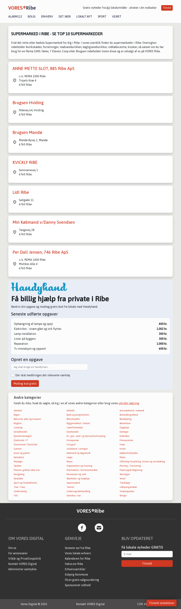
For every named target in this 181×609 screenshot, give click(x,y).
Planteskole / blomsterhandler (82, 470)
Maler (122, 457)
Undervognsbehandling (78, 491)
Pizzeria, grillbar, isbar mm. (27, 470)
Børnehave (125, 423)
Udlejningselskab (128, 487)
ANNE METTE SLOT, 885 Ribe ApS (43, 68)
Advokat (18, 410)
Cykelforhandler (75, 427)
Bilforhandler (73, 419)
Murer (69, 461)
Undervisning (20, 491)
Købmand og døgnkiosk (78, 453)
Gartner (18, 448)
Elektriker (124, 436)
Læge (69, 457)
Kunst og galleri (22, 453)
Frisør (122, 444)
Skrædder (18, 478)
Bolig (32, 16)
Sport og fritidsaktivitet (25, 482)
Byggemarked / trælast (78, 423)
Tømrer (70, 487)
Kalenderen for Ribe (77, 558)
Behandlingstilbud (129, 414)
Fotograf (71, 444)
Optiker (17, 465)
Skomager (125, 474)
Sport (102, 16)
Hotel (123, 448)
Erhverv (47, 16)
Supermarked (73, 482)
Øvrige (123, 495)
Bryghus (18, 423)
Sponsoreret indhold (78, 585)
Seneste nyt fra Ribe (77, 547)
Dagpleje (124, 427)
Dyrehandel (72, 431)
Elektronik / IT (21, 440)
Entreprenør (73, 440)
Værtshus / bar (74, 495)
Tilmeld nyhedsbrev (161, 603)
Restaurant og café (76, 474)
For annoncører (18, 553)
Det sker (65, 16)
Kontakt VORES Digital (22, 563)
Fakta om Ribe (74, 563)
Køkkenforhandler (129, 453)
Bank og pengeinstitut (78, 414)
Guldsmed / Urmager (77, 448)
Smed (122, 478)
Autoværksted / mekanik (132, 410)
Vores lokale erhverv (78, 553)
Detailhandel (20, 431)
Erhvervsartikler (75, 569)
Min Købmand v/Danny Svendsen (44, 222)
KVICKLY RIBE (25, 162)
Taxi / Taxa (19, 487)
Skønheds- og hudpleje (78, 478)
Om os (12, 547)
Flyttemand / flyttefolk (25, 444)
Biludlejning (126, 419)
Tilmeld (167, 7)
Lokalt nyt (84, 16)
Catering (18, 427)
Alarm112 (15, 16)
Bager (17, 414)
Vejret (116, 16)
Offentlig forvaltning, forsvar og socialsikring (142, 461)
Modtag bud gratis (25, 383)
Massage (18, 461)
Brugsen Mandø (27, 132)
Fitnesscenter (126, 440)
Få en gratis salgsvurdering (82, 579)
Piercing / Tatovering (130, 465)
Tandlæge (125, 482)
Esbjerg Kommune (76, 574)
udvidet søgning (129, 403)
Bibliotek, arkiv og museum (27, 419)
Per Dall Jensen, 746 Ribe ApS (40, 252)
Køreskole (19, 457)
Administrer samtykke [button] (22, 569)
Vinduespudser (127, 491)
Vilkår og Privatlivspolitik (24, 558)
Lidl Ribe (21, 192)
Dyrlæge (124, 431)
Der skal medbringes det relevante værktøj (42, 375)
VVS (16, 495)
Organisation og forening (79, 465)
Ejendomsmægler (23, 436)
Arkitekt (71, 410)
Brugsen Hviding (28, 102)
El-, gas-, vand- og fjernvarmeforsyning (86, 436)
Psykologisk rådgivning (131, 470)
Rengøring (19, 474)
